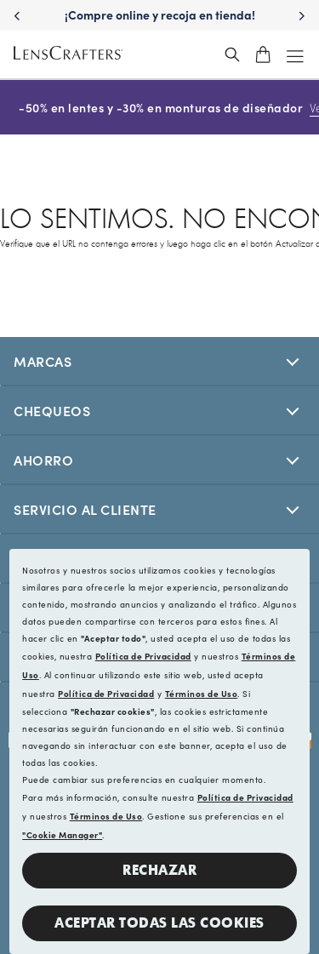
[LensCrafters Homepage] (68, 55)
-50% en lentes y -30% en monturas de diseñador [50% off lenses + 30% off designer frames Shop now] (159, 107)
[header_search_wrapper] (232, 54)
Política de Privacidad (143, 656)
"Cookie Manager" (62, 835)
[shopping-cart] (263, 54)
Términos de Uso (201, 694)
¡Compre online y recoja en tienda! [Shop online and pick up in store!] (160, 14)
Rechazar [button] (159, 870)
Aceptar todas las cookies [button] (159, 923)
